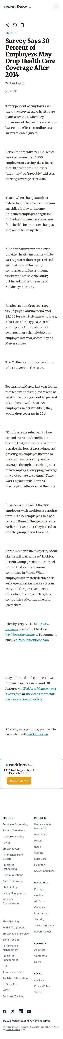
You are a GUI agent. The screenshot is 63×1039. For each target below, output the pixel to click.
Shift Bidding (10, 887)
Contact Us (41, 955)
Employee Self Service (16, 933)
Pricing (38, 889)
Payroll (6, 842)
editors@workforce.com (31, 640)
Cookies (39, 980)
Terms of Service (13, 1029)
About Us (39, 949)
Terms (38, 992)
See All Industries (44, 870)
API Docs (39, 901)
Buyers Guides (43, 931)
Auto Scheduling (12, 881)
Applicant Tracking (13, 996)
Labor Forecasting (13, 836)
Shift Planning (11, 921)
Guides (38, 895)
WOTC (6, 990)
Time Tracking (11, 939)
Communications (13, 875)
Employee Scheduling (15, 824)
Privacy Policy (42, 986)
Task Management (13, 972)
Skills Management (14, 927)
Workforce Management (21, 635)
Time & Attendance (14, 830)
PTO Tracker (10, 984)
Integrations (41, 913)
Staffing (38, 852)
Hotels (38, 840)
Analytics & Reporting (15, 978)
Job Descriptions (44, 925)
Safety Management (15, 893)
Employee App (11, 848)
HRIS (5, 966)
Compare (39, 907)
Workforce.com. (38, 734)
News (37, 961)
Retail (37, 846)
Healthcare (40, 834)
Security (39, 919)
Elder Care (40, 858)
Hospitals (39, 864)
